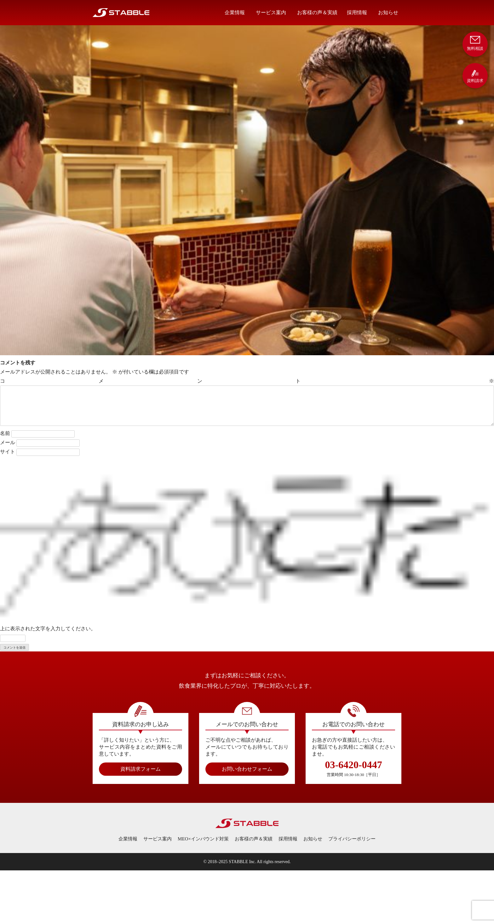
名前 (5, 433)
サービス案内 (271, 12)
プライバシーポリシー (352, 838)
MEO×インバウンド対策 (203, 838)
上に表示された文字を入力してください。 (48, 628)
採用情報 (357, 12)
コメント (247, 381)
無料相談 (475, 43)
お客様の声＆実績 (317, 12)
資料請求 (475, 76)
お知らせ (388, 12)
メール (7, 442)
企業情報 (235, 12)
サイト (7, 451)
